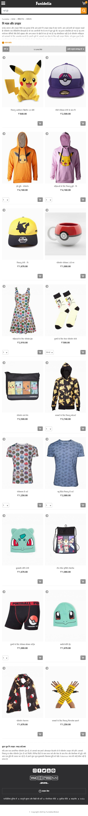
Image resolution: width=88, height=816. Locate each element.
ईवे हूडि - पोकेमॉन (22, 186)
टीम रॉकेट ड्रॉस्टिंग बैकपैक (65, 568)
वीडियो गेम (21, 19)
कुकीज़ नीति (63, 798)
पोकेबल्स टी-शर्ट (22, 491)
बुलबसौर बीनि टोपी (22, 568)
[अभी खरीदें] (40, 123)
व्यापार (13, 19)
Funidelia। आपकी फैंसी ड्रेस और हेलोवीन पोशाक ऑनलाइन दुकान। (43, 3)
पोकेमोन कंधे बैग (22, 415)
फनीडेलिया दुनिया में (10, 798)
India (82, 798)
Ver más (8, 42)
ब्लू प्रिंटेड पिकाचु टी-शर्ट (65, 491)
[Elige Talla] (5, 199)
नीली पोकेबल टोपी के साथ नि (65, 110)
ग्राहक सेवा (44, 791)
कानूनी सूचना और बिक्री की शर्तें (31, 798)
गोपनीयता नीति (50, 798)
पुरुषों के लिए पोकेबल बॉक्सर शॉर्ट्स (22, 644)
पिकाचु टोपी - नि (22, 262)
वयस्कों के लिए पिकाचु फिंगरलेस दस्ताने (65, 720)
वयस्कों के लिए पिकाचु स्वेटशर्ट (65, 415)
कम (5, 49)
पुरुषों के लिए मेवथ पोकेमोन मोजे (65, 339)
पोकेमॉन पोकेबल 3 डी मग (65, 262)
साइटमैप (74, 798)
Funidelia (5, 19)
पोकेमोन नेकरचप (22, 720)
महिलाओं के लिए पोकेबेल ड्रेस (23, 339)
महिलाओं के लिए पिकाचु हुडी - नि (65, 186)
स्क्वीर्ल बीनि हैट (65, 644)
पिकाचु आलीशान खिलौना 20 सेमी (22, 110)
